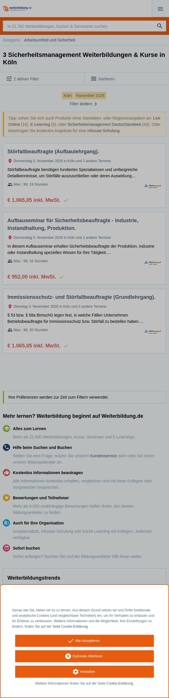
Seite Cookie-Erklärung (70, 627)
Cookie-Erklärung (120, 683)
